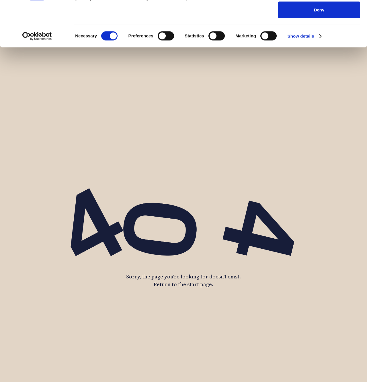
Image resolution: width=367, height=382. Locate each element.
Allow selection (319, 33)
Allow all (319, 15)
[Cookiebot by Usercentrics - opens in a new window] (37, 79)
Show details (301, 78)
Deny (319, 52)
